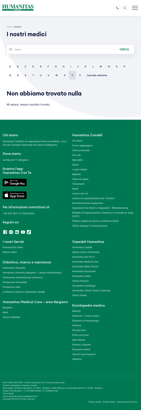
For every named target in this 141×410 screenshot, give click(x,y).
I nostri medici (79, 169)
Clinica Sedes (79, 295)
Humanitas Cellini (81, 276)
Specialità (77, 159)
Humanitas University (14, 267)
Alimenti (76, 311)
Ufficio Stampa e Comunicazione (89, 225)
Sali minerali (78, 339)
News (75, 188)
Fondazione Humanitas (15, 282)
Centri (75, 164)
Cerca (124, 49)
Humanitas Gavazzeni (84, 271)
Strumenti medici (81, 349)
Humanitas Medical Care (85, 261)
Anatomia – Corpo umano (85, 315)
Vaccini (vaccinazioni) (83, 354)
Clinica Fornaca (80, 280)
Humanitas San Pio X (83, 256)
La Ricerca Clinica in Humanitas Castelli (24, 291)
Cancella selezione (97, 75)
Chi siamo (77, 140)
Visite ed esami (80, 179)
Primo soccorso (80, 335)
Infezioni (76, 325)
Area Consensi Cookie (127, 402)
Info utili (76, 155)
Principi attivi (79, 330)
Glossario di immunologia (85, 320)
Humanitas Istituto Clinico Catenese (91, 290)
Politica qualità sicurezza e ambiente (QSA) (95, 220)
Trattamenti (78, 183)
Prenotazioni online (13, 247)
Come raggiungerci (82, 145)
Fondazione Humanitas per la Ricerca (23, 277)
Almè (5, 312)
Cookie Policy (109, 402)
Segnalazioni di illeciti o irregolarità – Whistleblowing (100, 207)
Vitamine (76, 359)
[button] (135, 8)
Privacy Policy (95, 402)
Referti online (10, 252)
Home (9, 26)
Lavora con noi (80, 193)
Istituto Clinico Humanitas (85, 252)
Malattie (76, 174)
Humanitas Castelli (82, 247)
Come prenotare (81, 150)
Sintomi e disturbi (81, 344)
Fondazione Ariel (11, 287)
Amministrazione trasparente (87, 203)
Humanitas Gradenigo (83, 285)
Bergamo (7, 307)
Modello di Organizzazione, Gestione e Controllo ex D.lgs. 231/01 (103, 214)
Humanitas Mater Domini (85, 266)
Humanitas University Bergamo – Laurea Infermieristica (32, 272)
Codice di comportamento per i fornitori (93, 198)
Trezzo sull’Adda (11, 317)
